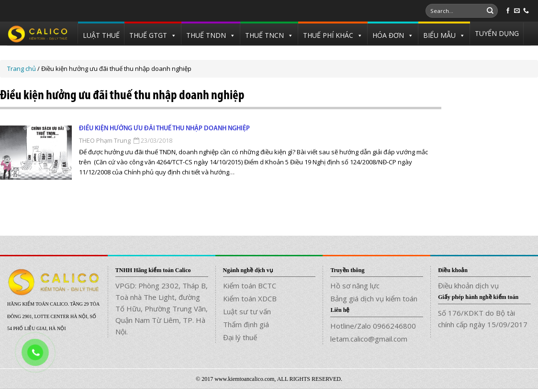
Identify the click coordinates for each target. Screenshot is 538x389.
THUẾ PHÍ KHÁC (328, 35)
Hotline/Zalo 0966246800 (373, 326)
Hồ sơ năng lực (355, 285)
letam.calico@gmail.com (368, 338)
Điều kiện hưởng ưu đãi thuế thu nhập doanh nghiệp (164, 128)
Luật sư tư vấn (247, 311)
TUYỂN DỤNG (497, 33)
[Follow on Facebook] (508, 11)
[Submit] (490, 11)
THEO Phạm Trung (105, 140)
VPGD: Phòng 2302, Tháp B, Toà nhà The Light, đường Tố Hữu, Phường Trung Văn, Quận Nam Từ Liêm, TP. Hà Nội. (161, 308)
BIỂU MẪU (439, 35)
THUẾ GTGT (148, 35)
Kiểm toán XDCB (250, 298)
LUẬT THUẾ (101, 35)
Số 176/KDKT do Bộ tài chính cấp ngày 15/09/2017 (482, 318)
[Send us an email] (517, 11)
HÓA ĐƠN (388, 35)
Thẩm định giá (246, 324)
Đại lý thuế (240, 337)
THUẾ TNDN (206, 35)
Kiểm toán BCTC (249, 285)
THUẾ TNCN (264, 35)
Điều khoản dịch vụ (468, 285)
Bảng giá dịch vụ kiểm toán (373, 298)
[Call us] (526, 11)
